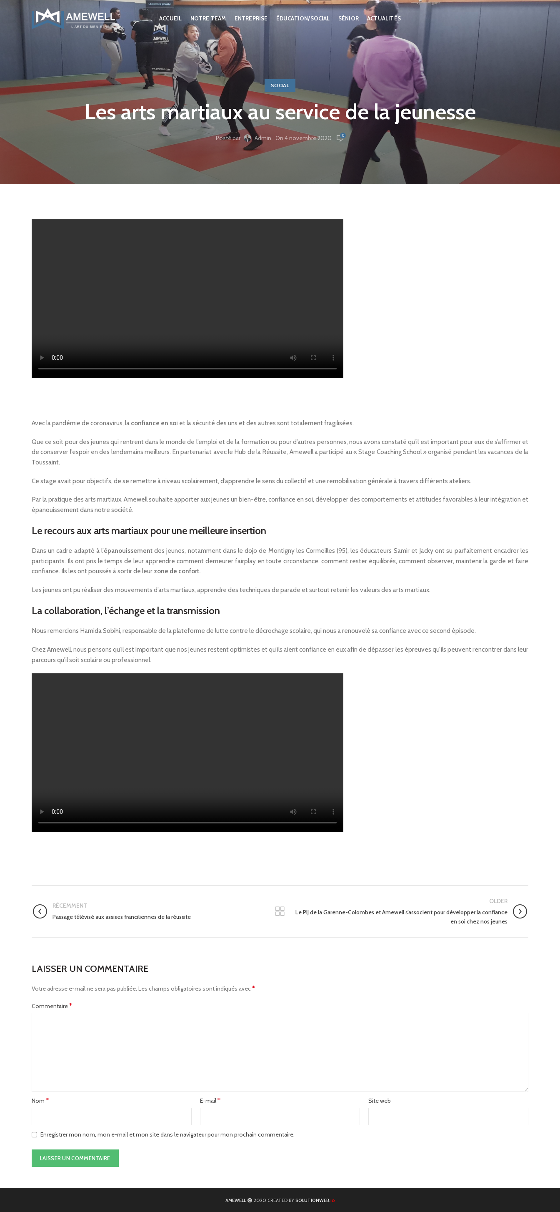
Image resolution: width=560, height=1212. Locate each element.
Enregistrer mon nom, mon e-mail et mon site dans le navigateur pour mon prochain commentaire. (167, 1134)
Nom (40, 1100)
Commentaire (52, 1006)
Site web (379, 1100)
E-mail (210, 1100)
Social (280, 85)
